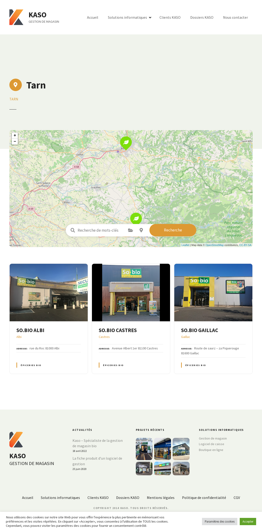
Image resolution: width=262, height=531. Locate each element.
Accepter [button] (248, 522)
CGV (237, 497)
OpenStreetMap (214, 245)
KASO (38, 14)
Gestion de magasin (213, 438)
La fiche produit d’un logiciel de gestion (97, 461)
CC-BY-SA (245, 245)
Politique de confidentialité (204, 497)
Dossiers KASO (201, 17)
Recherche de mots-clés (72, 230)
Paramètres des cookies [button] (220, 522)
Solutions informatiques (127, 17)
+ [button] (15, 135)
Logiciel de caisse (211, 444)
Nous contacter (235, 17)
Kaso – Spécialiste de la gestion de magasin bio (97, 443)
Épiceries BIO (31, 365)
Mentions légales (161, 497)
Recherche (173, 230)
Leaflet (185, 245)
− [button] (15, 141)
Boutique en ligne (211, 450)
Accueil (92, 17)
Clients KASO (170, 17)
